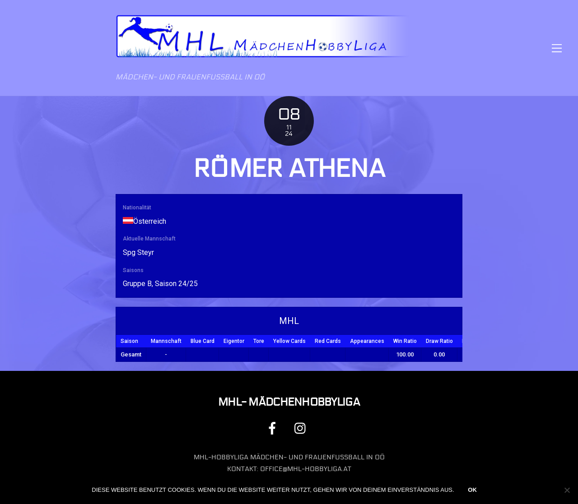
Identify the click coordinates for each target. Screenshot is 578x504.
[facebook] (273, 428)
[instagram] (302, 428)
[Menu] (556, 48)
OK (472, 489)
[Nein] (566, 490)
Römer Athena (289, 169)
